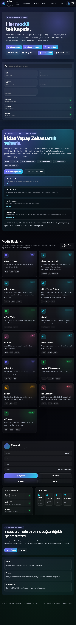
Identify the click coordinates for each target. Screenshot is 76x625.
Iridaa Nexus (14, 47)
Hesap (44, 3)
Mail (21, 481)
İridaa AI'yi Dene (13, 172)
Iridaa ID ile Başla (32, 47)
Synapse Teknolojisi (34, 172)
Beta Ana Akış (66, 246)
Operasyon (53, 3)
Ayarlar (21, 476)
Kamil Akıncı (11, 550)
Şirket (61, 3)
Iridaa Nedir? (18, 3)
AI (55, 481)
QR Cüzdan (55, 476)
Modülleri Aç (13, 53)
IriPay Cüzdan (28, 53)
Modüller (36, 3)
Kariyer (23, 550)
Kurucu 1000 (46, 53)
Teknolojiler (26, 3)
